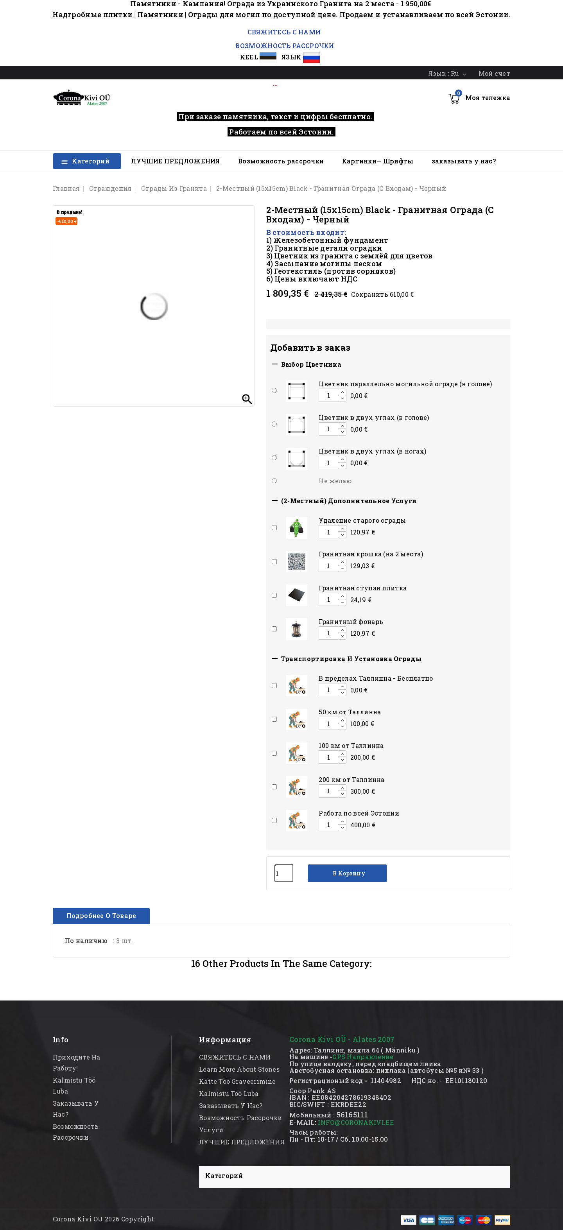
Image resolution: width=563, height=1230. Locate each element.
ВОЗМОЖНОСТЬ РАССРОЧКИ (284, 45)
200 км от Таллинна (351, 779)
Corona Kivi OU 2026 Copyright (103, 1219)
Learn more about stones (239, 1069)
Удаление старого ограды (362, 520)
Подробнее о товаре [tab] (101, 915)
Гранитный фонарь (351, 621)
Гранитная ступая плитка (363, 588)
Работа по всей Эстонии (359, 813)
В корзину (348, 873)
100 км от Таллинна (351, 745)
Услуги (211, 1130)
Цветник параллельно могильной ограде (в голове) (405, 384)
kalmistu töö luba (228, 1093)
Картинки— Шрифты (378, 161)
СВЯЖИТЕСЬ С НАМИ (283, 32)
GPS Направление (363, 1056)
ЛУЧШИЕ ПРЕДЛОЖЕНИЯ (175, 161)
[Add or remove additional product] (274, 390)
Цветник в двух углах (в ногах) (372, 451)
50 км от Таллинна (350, 712)
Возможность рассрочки (281, 161)
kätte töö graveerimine (237, 1081)
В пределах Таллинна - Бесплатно (376, 678)
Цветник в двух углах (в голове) (374, 417)
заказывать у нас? (464, 161)
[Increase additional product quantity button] (342, 392)
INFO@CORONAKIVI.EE (356, 1122)
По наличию (86, 940)
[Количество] (283, 873)
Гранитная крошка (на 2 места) (371, 554)
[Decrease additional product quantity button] (342, 398)
